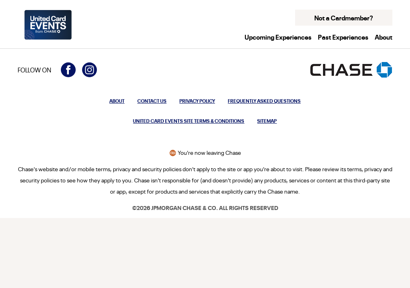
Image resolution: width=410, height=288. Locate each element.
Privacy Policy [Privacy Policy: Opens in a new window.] (197, 100)
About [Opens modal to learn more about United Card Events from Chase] (117, 100)
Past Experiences (343, 36)
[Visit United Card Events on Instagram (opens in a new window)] (89, 69)
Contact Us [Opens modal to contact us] (152, 100)
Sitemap (267, 120)
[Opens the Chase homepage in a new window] (351, 69)
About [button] (383, 36)
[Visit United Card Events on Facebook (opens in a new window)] (68, 69)
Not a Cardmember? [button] (343, 17)
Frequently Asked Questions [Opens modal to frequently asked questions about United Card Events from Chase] (264, 100)
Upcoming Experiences (278, 36)
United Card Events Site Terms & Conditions (188, 120)
